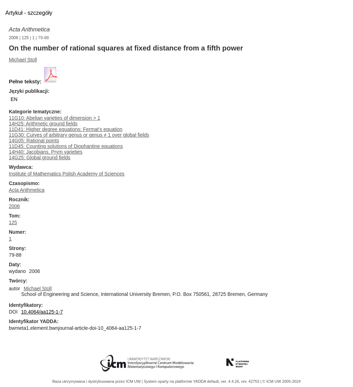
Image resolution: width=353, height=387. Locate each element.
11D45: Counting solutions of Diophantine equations (66, 146)
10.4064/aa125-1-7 (42, 312)
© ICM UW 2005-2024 (281, 381)
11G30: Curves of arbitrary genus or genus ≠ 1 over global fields (79, 135)
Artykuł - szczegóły (28, 13)
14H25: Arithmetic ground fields (43, 123)
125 (25, 37)
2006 (13, 37)
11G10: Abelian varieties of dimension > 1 (54, 118)
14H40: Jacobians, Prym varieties (46, 152)
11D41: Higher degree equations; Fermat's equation (65, 129)
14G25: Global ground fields (39, 157)
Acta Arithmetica (29, 29)
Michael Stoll (23, 59)
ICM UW (134, 381)
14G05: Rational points (34, 140)
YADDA (200, 381)
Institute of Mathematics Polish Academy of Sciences (67, 174)
